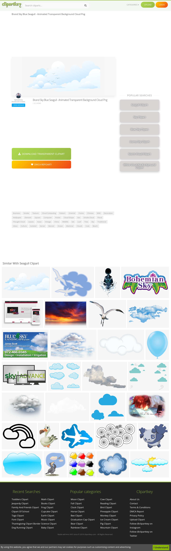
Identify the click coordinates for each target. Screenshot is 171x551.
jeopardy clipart (20, 503)
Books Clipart (48, 503)
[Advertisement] (63, 37)
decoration (108, 213)
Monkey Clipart (108, 515)
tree (86, 222)
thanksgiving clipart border (26, 523)
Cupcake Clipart (49, 511)
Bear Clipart (77, 523)
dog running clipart (22, 527)
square (37, 217)
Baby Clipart (47, 527)
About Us (134, 499)
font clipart (18, 519)
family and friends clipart (25, 507)
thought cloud (19, 222)
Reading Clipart (108, 503)
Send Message (18, 105)
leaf (79, 222)
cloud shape (69, 217)
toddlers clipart (20, 499)
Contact (134, 503)
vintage (48, 222)
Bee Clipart (76, 515)
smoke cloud (89, 217)
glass (15, 226)
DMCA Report (137, 511)
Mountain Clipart (109, 527)
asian (39, 222)
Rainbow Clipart (79, 527)
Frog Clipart (47, 507)
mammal (69, 226)
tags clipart (18, 515)
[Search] (85, 6)
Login (162, 4)
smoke (26, 213)
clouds (79, 226)
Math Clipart (47, 499)
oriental (72, 213)
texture (35, 213)
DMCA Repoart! (41, 164)
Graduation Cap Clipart (83, 519)
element (28, 217)
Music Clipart (48, 519)
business (16, 213)
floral (100, 217)
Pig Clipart (105, 523)
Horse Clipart (77, 511)
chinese (90, 213)
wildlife (65, 222)
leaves (31, 222)
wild (98, 213)
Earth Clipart (47, 515)
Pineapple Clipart (109, 511)
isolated (33, 226)
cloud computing (49, 213)
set (73, 222)
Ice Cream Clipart (109, 519)
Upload (147, 4)
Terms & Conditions (140, 507)
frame (81, 213)
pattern (62, 213)
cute (87, 226)
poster (57, 217)
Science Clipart (49, 523)
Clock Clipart (77, 507)
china (56, 222)
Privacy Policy (137, 515)
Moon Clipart (77, 499)
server (42, 226)
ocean (60, 226)
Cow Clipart (106, 499)
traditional (102, 222)
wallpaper (17, 217)
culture (24, 226)
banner (51, 226)
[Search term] (56, 5)
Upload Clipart (137, 519)
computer (48, 217)
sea (78, 217)
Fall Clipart (76, 503)
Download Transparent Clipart (41, 154)
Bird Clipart (106, 507)
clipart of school (20, 511)
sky (92, 222)
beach (95, 226)
